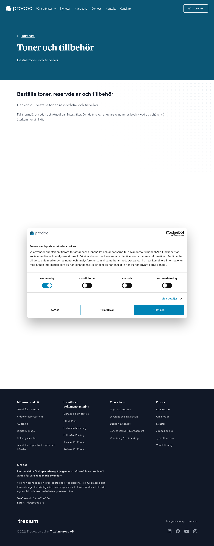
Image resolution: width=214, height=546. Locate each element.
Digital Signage (26, 431)
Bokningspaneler (26, 438)
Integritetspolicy (175, 521)
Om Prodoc (162, 417)
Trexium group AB (62, 531)
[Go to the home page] (19, 8)
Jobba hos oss (164, 431)
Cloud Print (69, 421)
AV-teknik (22, 424)
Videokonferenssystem (30, 417)
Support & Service (120, 424)
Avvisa (55, 309)
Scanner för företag (74, 442)
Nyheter (160, 424)
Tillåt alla (159, 309)
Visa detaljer (169, 298)
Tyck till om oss (165, 438)
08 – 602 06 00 (41, 498)
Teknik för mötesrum (28, 409)
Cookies (192, 521)
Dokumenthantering (74, 428)
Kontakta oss (163, 409)
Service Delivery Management (127, 431)
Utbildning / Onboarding (124, 438)
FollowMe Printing (73, 435)
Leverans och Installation (124, 417)
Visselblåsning (164, 445)
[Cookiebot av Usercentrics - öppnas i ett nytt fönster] (168, 233)
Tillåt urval (107, 309)
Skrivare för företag (74, 449)
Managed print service (76, 414)
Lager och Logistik (120, 409)
